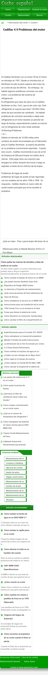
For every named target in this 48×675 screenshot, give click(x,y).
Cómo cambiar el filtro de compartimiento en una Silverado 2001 (23, 320)
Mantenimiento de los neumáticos (20, 495)
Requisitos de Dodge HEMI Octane (18, 285)
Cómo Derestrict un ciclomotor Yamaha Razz (23, 316)
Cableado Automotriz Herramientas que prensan (14, 443)
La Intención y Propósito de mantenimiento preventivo (22, 290)
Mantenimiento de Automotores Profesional (24, 491)
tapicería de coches (14, 468)
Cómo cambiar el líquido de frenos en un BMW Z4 (24, 278)
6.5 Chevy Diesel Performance (17, 347)
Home (8, 9)
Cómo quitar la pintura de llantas (14, 387)
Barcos (40, 15)
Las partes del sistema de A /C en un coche (16, 379)
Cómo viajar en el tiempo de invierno (19, 359)
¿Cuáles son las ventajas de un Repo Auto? (22, 355)
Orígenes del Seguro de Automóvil (14, 617)
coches (34, 23)
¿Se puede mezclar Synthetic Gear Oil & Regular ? (21, 282)
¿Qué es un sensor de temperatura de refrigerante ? (15, 415)
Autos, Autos (29, 661)
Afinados (9, 500)
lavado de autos (12, 472)
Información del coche (18, 23)
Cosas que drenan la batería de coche (20, 312)
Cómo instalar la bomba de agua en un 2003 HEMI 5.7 (15, 516)
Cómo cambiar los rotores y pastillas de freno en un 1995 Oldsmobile (16, 598)
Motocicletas (23, 15)
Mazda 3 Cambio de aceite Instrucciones (21, 340)
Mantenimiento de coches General (20, 481)
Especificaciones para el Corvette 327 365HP (23, 332)
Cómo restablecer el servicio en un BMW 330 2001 (23, 301)
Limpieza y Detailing (14, 463)
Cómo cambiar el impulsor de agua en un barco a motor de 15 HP (21, 352)
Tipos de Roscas (11, 297)
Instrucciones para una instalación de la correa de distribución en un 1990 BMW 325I (24, 305)
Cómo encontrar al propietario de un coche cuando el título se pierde (17, 638)
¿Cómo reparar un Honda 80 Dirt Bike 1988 (22, 363)
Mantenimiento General (10, 661)
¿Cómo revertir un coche (14, 582)
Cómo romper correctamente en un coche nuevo (15, 407)
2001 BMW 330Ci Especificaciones (11, 568)
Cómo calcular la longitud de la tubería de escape (21, 367)
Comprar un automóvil (39, 9)
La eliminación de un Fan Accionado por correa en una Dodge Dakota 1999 (24, 344)
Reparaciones (24, 9)
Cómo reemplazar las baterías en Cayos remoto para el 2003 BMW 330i (16, 425)
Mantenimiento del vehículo (17, 458)
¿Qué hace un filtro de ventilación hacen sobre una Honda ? (15, 397)
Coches (8, 15)
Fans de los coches (30, 657)
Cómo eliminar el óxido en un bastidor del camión (16, 551)
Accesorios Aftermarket (10, 657)
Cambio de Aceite (13, 486)
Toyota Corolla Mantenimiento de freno (16, 435)
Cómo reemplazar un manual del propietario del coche (22, 336)
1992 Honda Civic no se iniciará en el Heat (22, 308)
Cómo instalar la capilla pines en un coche (16, 532)
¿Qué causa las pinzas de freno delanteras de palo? (23, 293)
